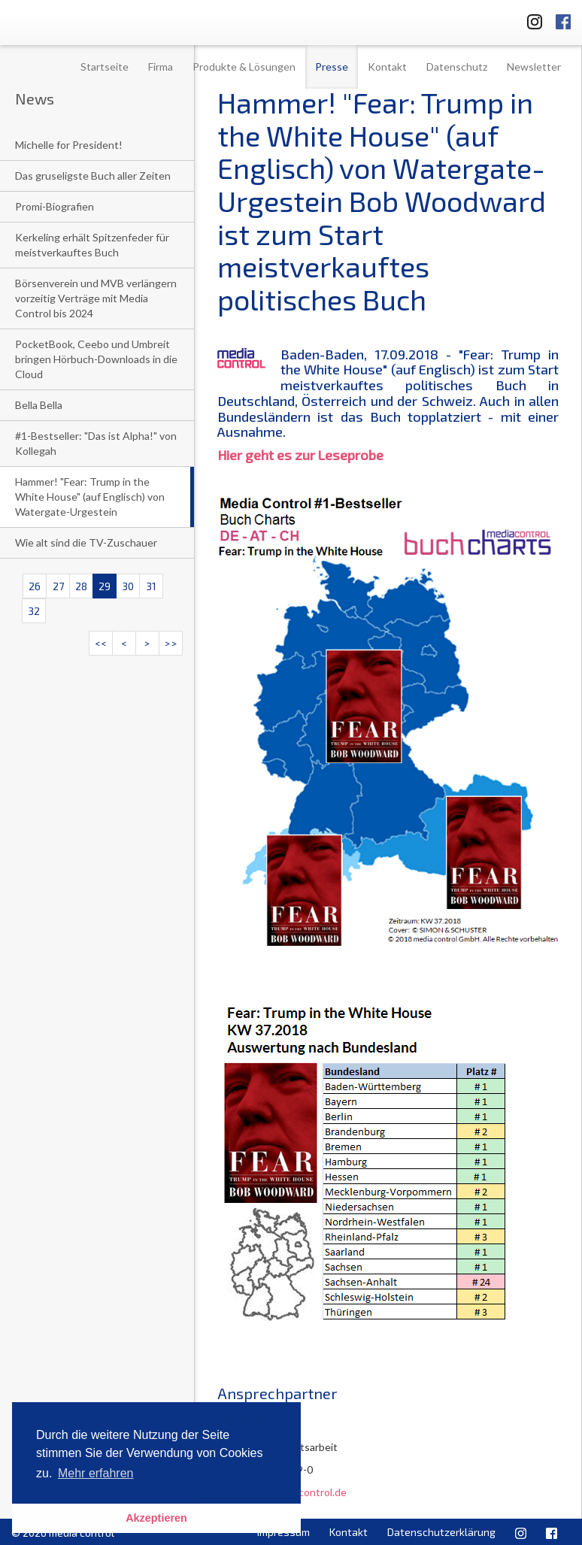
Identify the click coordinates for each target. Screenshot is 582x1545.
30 (128, 586)
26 (35, 586)
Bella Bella (38, 404)
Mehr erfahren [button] (96, 1473)
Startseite (104, 66)
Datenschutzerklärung (441, 1531)
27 (58, 586)
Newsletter (534, 66)
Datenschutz (456, 66)
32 (34, 610)
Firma (160, 66)
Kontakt (387, 66)
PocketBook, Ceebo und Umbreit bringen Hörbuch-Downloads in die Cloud (96, 359)
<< (101, 643)
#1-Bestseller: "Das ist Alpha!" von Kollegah (96, 443)
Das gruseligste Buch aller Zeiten (93, 175)
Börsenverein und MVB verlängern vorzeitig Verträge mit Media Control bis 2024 (96, 298)
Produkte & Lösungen (244, 66)
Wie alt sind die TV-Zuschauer (86, 542)
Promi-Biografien (54, 206)
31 (151, 586)
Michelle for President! (69, 144)
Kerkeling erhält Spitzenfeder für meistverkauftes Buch (92, 245)
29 (105, 586)
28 (81, 586)
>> (170, 643)
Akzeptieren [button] (156, 1518)
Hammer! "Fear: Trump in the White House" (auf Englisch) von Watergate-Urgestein (90, 496)
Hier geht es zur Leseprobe (300, 455)
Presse (331, 66)
